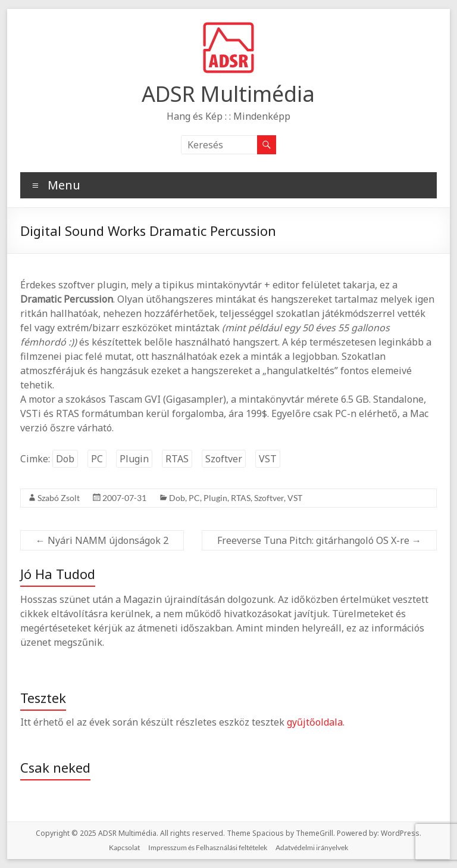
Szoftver (223, 458)
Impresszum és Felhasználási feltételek (207, 847)
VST (268, 458)
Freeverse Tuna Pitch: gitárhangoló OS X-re (319, 540)
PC (97, 458)
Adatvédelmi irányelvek (312, 847)
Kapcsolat (124, 847)
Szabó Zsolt (58, 498)
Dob (65, 458)
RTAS (177, 458)
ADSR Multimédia (228, 93)
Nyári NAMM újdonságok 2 (102, 540)
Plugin (134, 458)
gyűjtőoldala (315, 722)
